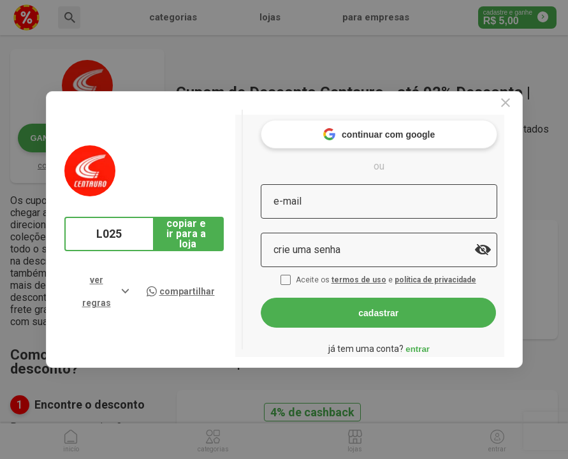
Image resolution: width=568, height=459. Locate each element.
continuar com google (403, 127)
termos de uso (385, 272)
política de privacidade (461, 272)
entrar (442, 341)
